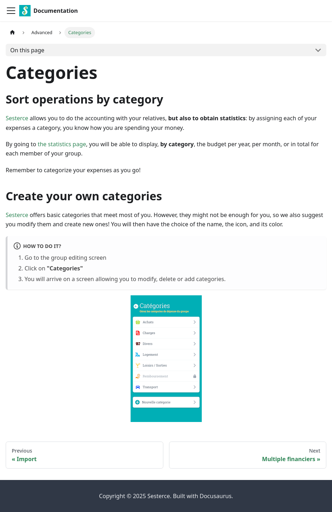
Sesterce (17, 118)
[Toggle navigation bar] (11, 10)
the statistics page (62, 144)
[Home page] (12, 32)
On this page (27, 50)
